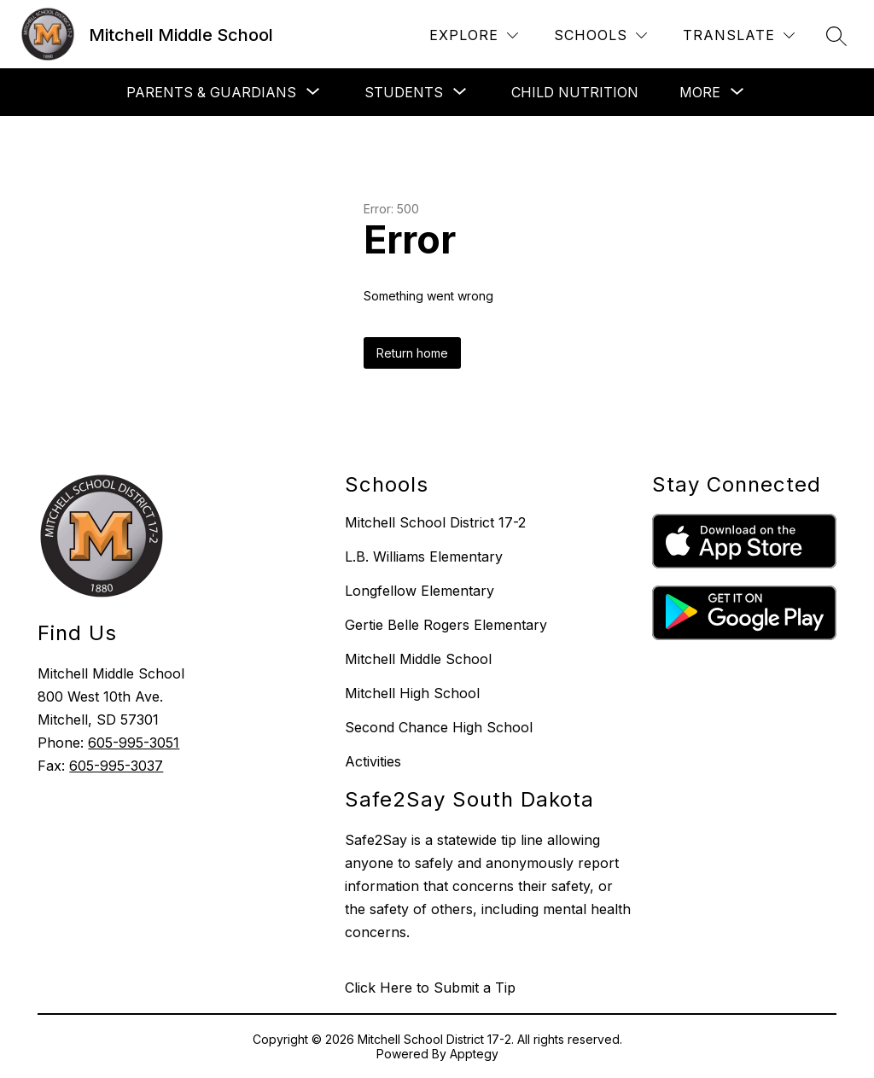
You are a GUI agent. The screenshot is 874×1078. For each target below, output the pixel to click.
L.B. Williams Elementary (424, 556)
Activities (373, 761)
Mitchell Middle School (418, 658)
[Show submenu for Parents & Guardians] (211, 92)
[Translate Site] (739, 35)
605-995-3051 (133, 742)
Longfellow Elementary (419, 590)
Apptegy (474, 1053)
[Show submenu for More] (699, 92)
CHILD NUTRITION (574, 92)
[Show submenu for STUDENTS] (403, 92)
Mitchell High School (412, 693)
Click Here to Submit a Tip (430, 987)
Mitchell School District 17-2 (435, 522)
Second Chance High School (439, 727)
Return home (412, 353)
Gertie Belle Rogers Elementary (446, 624)
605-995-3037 (116, 765)
